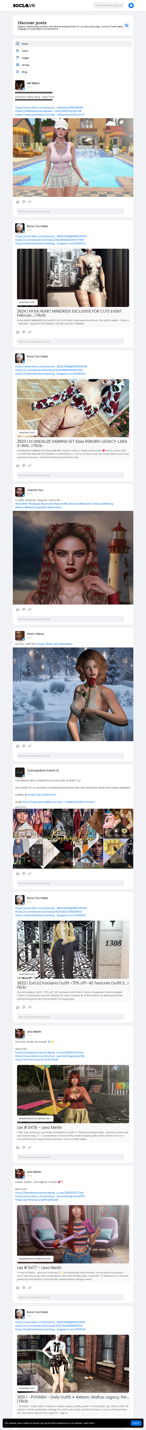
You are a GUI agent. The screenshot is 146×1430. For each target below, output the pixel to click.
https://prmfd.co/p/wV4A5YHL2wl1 (36, 1059)
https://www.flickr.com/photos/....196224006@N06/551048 (51, 366)
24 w (29, 1175)
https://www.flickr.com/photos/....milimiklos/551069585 (49, 107)
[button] (108, 5)
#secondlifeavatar (80, 504)
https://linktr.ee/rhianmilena (54, 644)
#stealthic (21, 504)
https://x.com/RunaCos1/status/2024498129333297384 (49, 370)
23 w (29, 86)
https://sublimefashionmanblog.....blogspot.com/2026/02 (50, 243)
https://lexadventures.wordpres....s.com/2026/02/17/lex (49, 1193)
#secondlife (61, 504)
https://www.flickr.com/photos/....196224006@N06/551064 (51, 236)
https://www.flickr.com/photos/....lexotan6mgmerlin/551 (50, 1056)
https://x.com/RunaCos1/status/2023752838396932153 (48, 1326)
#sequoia (34, 504)
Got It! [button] (136, 1423)
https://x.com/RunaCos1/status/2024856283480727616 (49, 240)
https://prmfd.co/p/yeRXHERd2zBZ (37, 1200)
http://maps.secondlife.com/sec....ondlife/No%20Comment (58, 802)
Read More (20, 807)
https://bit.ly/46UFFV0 (42, 795)
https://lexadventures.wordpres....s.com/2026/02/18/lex (49, 1052)
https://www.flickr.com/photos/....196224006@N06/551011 (50, 1322)
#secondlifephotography (30, 507)
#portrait (47, 504)
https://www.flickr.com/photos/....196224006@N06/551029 (51, 908)
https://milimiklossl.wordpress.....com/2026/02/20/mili (48, 111)
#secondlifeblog (103, 504)
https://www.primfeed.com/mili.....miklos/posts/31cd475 (49, 114)
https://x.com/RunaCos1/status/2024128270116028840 (48, 912)
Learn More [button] (89, 1423)
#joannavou (54, 507)
